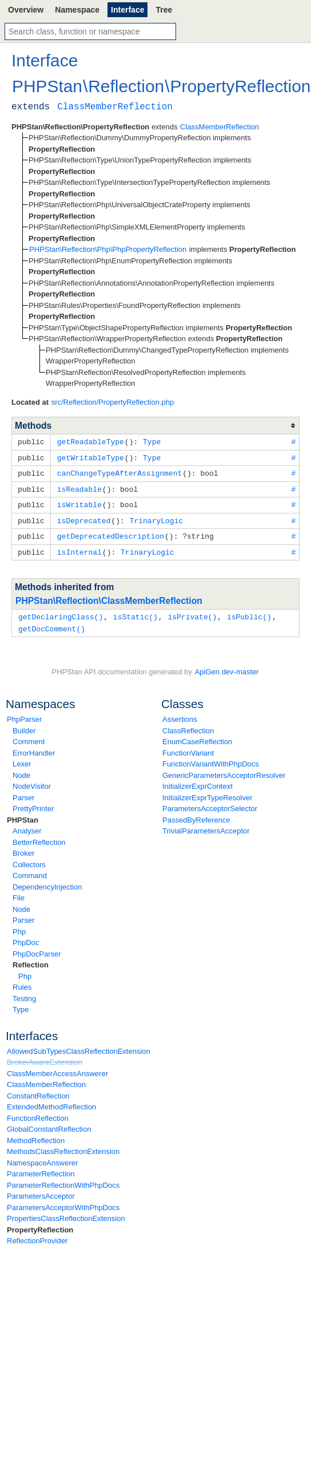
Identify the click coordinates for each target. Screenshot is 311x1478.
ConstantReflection (38, 1090)
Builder (24, 725)
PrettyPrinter (33, 803)
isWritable (79, 502)
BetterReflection (39, 836)
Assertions (179, 713)
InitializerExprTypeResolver (207, 792)
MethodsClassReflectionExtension (63, 1145)
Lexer (22, 758)
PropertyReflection (40, 1224)
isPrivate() (192, 612)
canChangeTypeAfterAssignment (119, 472)
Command (30, 870)
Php (19, 926)
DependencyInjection (47, 881)
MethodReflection (36, 1135)
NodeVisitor (32, 780)
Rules (22, 981)
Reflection (31, 959)
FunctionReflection (38, 1112)
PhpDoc (26, 936)
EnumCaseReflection (197, 736)
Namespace (77, 9)
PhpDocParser (37, 948)
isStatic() (135, 612)
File (19, 892)
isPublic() (249, 612)
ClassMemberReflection (46, 1078)
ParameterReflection (41, 1168)
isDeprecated (84, 517)
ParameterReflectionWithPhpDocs (63, 1179)
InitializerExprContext (197, 780)
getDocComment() (51, 623)
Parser (23, 792)
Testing (24, 993)
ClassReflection (188, 725)
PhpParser (24, 713)
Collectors (29, 859)
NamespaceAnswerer (42, 1157)
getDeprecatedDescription (110, 532)
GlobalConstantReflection (49, 1123)
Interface (127, 9)
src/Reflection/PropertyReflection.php (112, 402)
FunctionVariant (188, 747)
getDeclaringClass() (60, 612)
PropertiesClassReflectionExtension (66, 1212)
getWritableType (90, 457)
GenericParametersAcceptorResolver (223, 769)
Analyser (27, 825)
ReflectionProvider (37, 1235)
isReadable (79, 487)
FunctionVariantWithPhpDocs (210, 758)
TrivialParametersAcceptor (206, 825)
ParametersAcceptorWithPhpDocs (63, 1202)
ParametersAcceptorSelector (209, 803)
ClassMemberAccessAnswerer (57, 1068)
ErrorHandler (34, 747)
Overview (25, 9)
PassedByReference (196, 814)
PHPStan (22, 814)
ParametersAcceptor (41, 1190)
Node (21, 769)
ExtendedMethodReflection (51, 1101)
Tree (164, 9)
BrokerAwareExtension (44, 1056)
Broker (23, 847)
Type (21, 1003)
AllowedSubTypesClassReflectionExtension (78, 1045)
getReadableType (90, 441)
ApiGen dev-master (227, 666)
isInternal (79, 548)
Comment (29, 736)
